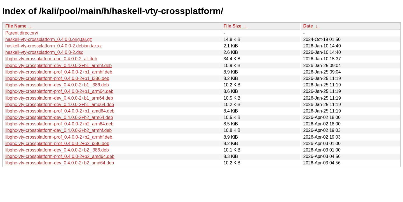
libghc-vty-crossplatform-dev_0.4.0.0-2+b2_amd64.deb (59, 162)
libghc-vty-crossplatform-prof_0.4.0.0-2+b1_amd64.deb (59, 111)
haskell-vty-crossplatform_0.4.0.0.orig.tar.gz (48, 39)
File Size (233, 26)
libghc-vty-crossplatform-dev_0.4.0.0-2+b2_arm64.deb (59, 117)
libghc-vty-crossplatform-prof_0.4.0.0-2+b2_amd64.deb (59, 156)
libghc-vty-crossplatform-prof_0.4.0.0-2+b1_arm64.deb (59, 91)
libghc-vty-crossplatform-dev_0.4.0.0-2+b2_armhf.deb (58, 130)
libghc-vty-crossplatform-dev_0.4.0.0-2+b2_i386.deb (57, 150)
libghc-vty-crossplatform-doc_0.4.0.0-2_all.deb (51, 58)
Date (308, 26)
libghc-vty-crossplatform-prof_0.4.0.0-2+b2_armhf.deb (58, 137)
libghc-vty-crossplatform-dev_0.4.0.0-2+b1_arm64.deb (59, 98)
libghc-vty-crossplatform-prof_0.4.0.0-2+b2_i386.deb (57, 143)
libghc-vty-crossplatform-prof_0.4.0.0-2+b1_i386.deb (57, 78)
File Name (16, 26)
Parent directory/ (21, 33)
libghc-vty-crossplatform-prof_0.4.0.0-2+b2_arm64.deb (59, 123)
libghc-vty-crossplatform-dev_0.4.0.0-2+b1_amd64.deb (59, 104)
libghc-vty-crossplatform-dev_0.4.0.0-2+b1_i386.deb (57, 84)
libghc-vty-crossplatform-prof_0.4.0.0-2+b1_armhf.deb (58, 72)
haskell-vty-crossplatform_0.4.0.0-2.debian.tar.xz (53, 45)
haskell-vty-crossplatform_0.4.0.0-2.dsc (44, 52)
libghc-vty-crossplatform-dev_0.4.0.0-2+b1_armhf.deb (58, 65)
